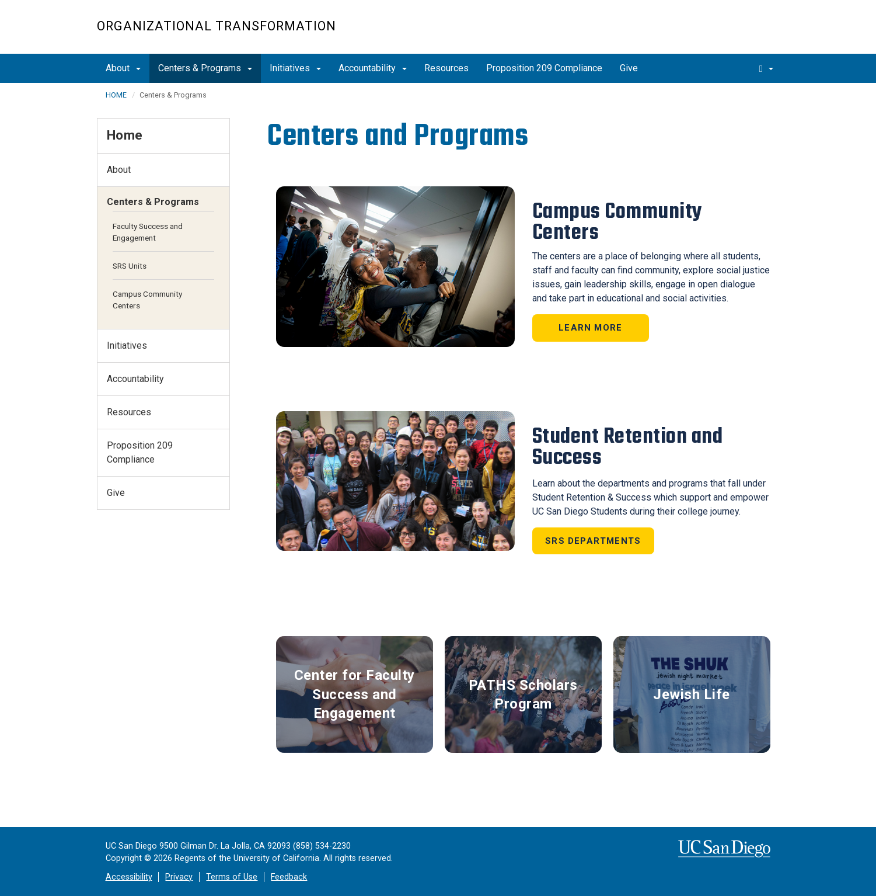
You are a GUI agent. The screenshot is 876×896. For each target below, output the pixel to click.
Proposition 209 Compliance (544, 68)
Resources (446, 68)
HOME (116, 95)
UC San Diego (713, 33)
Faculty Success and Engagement (148, 231)
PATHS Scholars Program (523, 694)
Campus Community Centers (147, 299)
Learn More (590, 327)
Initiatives (295, 68)
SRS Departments (593, 541)
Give (629, 68)
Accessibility (129, 877)
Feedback (289, 877)
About (123, 68)
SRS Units (129, 265)
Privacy (179, 877)
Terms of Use (231, 877)
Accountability (372, 68)
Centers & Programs (205, 68)
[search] (766, 68)
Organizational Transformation (216, 26)
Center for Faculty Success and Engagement (354, 694)
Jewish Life (691, 694)
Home (125, 135)
